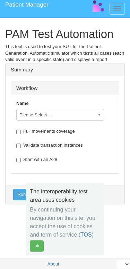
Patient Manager (27, 4)
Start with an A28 (36, 159)
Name (22, 103)
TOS (86, 235)
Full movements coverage (45, 131)
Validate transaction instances (49, 145)
